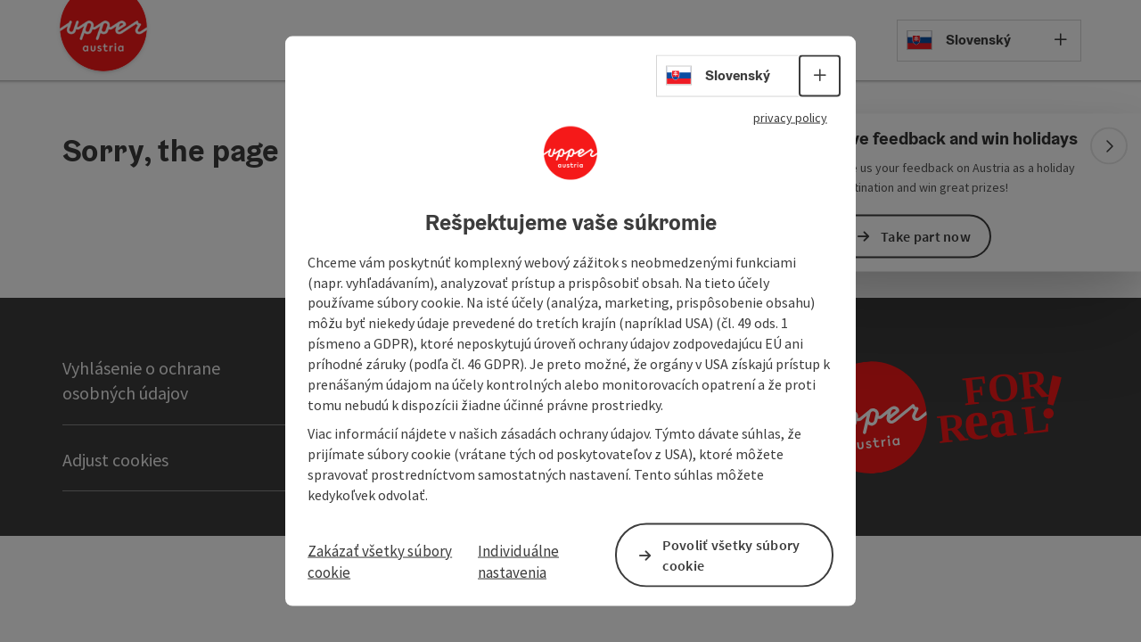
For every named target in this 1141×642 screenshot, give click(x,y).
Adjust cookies (115, 460)
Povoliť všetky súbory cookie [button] (731, 556)
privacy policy (783, 117)
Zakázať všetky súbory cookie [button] (383, 562)
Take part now (926, 235)
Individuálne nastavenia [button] (519, 562)
